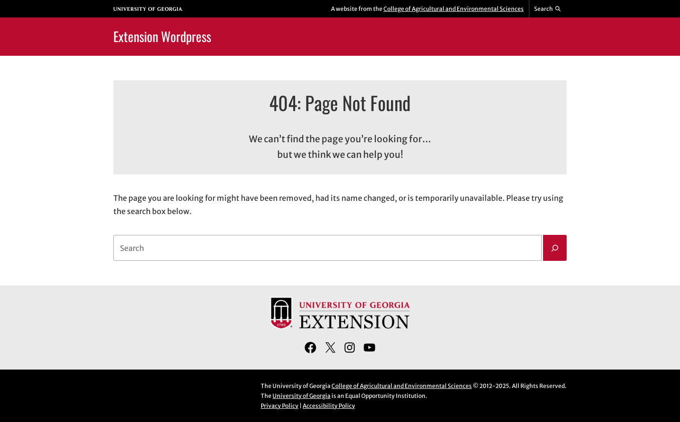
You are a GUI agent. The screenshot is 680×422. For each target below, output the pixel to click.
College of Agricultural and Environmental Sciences (453, 8)
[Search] (555, 248)
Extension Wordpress (162, 36)
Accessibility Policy (329, 405)
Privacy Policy (279, 405)
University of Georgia (301, 395)
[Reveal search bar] (548, 8)
